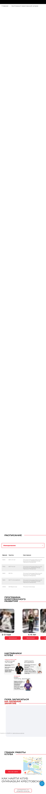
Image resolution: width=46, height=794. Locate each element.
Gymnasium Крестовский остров (25, 6)
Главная (5, 6)
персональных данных (18, 733)
